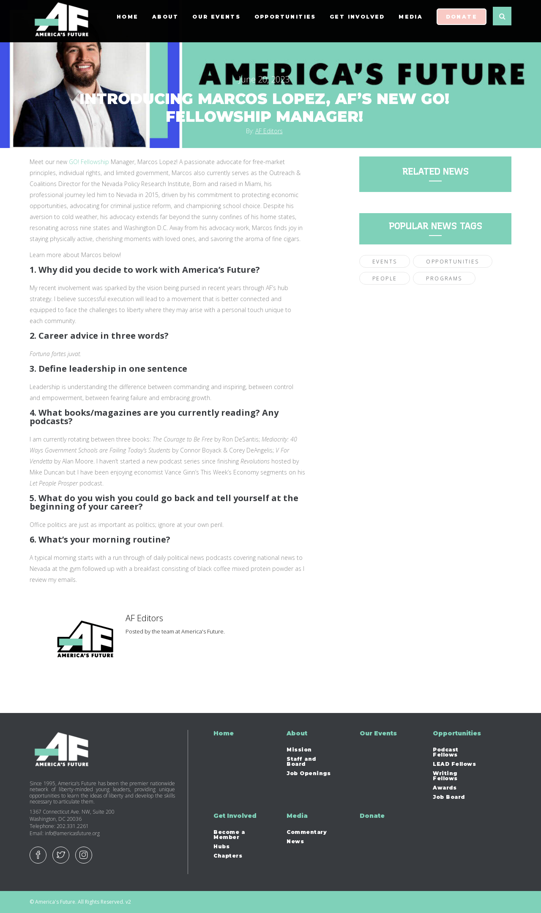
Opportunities (285, 21)
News (295, 841)
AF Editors (269, 131)
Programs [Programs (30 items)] (444, 278)
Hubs (221, 846)
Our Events (216, 21)
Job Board (449, 797)
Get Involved (357, 21)
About (165, 21)
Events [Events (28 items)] (384, 261)
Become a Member (229, 835)
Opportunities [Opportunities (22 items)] (452, 261)
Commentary (307, 832)
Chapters (227, 855)
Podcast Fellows (446, 752)
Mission (299, 749)
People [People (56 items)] (384, 278)
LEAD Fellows (454, 764)
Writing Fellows (445, 776)
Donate (461, 21)
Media (411, 21)
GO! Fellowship (89, 162)
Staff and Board (301, 762)
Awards (444, 787)
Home (128, 21)
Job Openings (309, 773)
